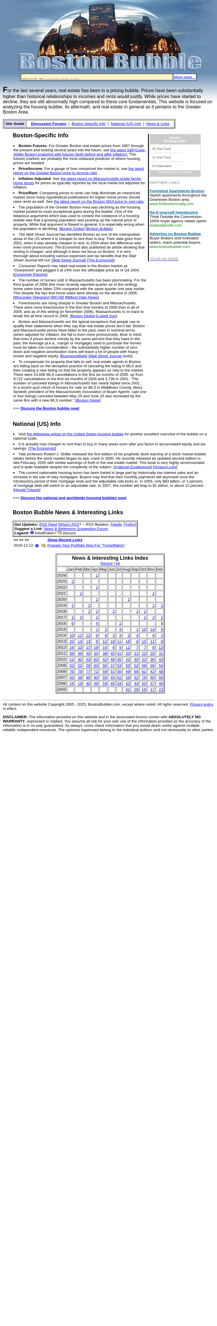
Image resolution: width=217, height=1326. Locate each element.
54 (161, 665)
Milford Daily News (82, 297)
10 (144, 629)
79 (80, 671)
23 (80, 647)
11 (80, 635)
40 (80, 659)
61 (144, 671)
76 (71, 671)
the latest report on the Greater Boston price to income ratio (78, 170)
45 (88, 653)
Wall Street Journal (69, 260)
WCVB (57, 297)
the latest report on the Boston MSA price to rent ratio (99, 201)
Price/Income (30, 168)
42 (104, 659)
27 (88, 647)
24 (71, 647)
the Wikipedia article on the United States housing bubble (75, 434)
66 (136, 671)
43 (161, 659)
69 (104, 671)
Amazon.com (165, 467)
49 (128, 671)
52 (144, 659)
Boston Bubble (99, 229)
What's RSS (69, 524)
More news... (184, 77)
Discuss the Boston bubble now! (50, 408)
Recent (106, 563)
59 (88, 665)
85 (88, 677)
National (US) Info (126, 124)
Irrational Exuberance (133, 467)
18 (113, 641)
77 (88, 671)
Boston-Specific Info (89, 124)
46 (80, 653)
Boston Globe (72, 229)
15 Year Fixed (161, 157)
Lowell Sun (106, 316)
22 (144, 653)
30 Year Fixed (161, 148)
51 (71, 659)
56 (104, 665)
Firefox (129, 524)
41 (119, 653)
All (117, 563)
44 (96, 653)
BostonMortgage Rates (175, 139)
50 (128, 665)
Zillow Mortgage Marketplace (175, 172)
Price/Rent (28, 193)
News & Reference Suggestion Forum (76, 529)
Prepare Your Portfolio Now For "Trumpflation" (86, 545)
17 (152, 689)
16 (104, 647)
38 (71, 653)
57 (152, 683)
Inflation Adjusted (35, 178)
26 (152, 653)
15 (144, 641)
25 (71, 641)
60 (96, 677)
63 (88, 659)
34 (119, 683)
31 (161, 653)
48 (113, 659)
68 (144, 665)
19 (96, 647)
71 (96, 671)
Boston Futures (33, 146)
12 (104, 641)
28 (136, 689)
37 (113, 665)
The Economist (100, 260)
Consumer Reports (30, 274)
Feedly (116, 524)
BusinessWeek (73, 356)
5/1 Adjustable (161, 166)
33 (128, 653)
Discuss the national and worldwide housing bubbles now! (73, 498)
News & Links (157, 124)
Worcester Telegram (31, 297)
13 (88, 635)
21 (136, 653)
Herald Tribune (26, 490)
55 (104, 677)
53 (119, 665)
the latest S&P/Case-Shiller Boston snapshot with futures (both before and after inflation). (79, 152)
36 (152, 659)
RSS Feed (48, 524)
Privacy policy (201, 704)
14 (152, 629)
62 (119, 677)
